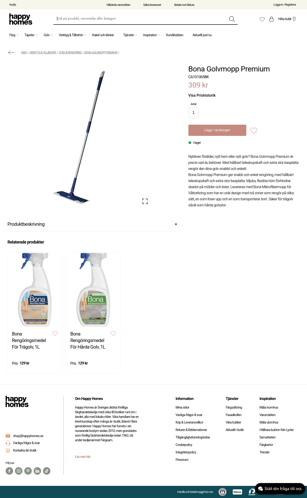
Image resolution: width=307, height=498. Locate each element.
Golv (49, 35)
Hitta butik (287, 19)
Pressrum (182, 460)
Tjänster (130, 35)
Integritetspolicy (186, 452)
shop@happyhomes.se (28, 436)
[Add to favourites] (254, 130)
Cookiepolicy (184, 445)
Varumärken (267, 415)
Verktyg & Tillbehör (73, 35)
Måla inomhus (268, 407)
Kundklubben (174, 35)
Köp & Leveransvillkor (189, 422)
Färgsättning (234, 407)
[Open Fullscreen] (145, 201)
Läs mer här (83, 457)
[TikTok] (46, 471)
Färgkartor (266, 445)
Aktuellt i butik (235, 430)
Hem (24, 52)
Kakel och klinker (103, 35)
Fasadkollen (233, 415)
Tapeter (32, 35)
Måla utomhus (268, 422)
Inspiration (152, 35)
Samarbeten (267, 437)
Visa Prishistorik (202, 95)
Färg (14, 35)
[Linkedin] (37, 471)
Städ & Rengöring (70, 52)
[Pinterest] (28, 471)
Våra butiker (233, 422)
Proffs (12, 5)
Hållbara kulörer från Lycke (276, 430)
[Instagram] (18, 471)
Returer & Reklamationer (191, 430)
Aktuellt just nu (202, 35)
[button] (79, 136)
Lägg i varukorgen (217, 130)
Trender (264, 452)
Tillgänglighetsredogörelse (193, 437)
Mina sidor (182, 407)
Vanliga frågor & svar (23, 443)
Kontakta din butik (24, 450)
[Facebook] (9, 471)
